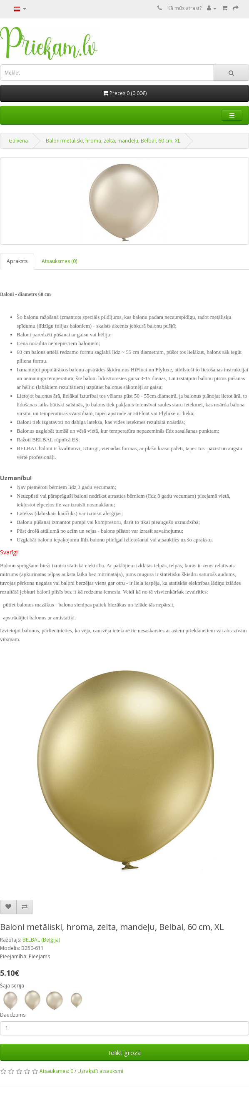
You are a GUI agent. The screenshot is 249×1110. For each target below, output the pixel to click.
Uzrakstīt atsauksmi (100, 1071)
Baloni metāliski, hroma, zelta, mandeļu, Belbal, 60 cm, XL (113, 140)
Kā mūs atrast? (184, 8)
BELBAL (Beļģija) (41, 939)
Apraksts (17, 261)
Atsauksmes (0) (59, 261)
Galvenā (18, 140)
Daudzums (12, 1014)
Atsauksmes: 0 (56, 1071)
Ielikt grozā (125, 1052)
